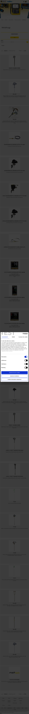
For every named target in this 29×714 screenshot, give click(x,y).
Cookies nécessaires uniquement (14, 379)
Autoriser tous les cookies (14, 372)
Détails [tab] (13, 336)
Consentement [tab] (5, 336)
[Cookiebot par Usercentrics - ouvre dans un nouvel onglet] (23, 334)
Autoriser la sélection (14, 376)
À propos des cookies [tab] (23, 336)
